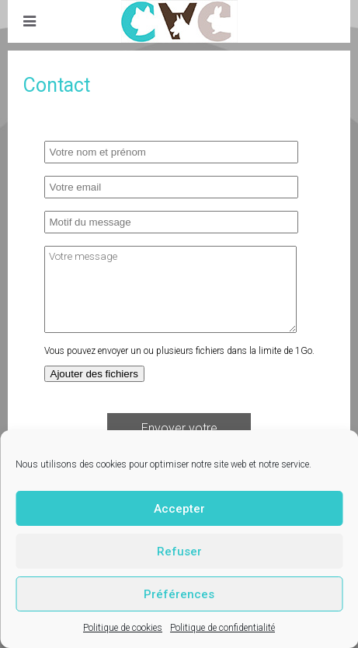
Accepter (179, 509)
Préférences (179, 594)
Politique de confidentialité (222, 627)
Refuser (179, 552)
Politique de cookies (122, 627)
